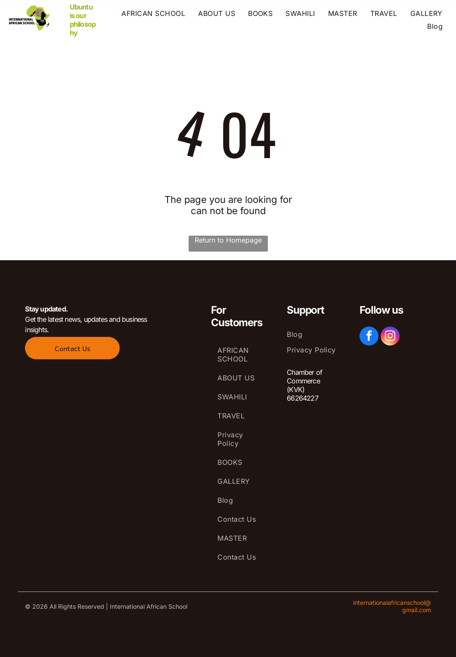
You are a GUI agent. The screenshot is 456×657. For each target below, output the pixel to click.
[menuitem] (153, 13)
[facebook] (369, 337)
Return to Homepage (228, 240)
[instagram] (390, 337)
